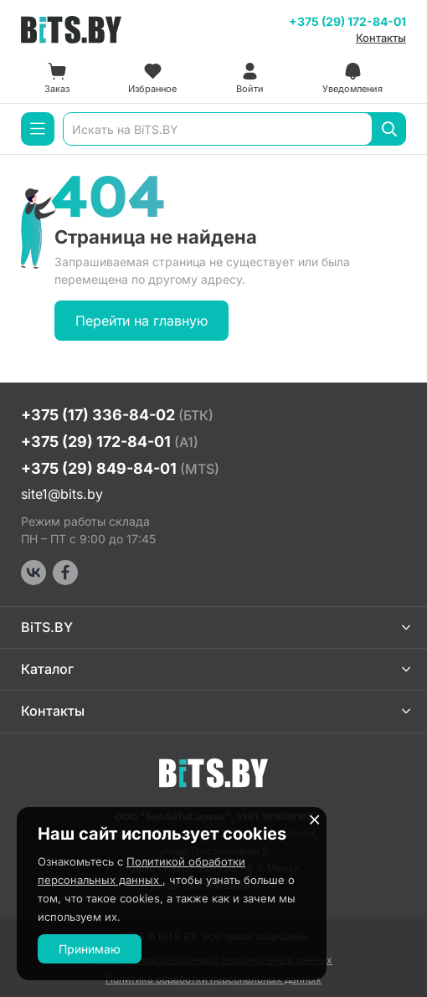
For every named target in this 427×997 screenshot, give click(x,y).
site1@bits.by (62, 494)
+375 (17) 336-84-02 (117, 415)
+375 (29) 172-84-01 (347, 21)
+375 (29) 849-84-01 (120, 468)
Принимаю (90, 949)
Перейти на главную (141, 320)
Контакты (381, 37)
